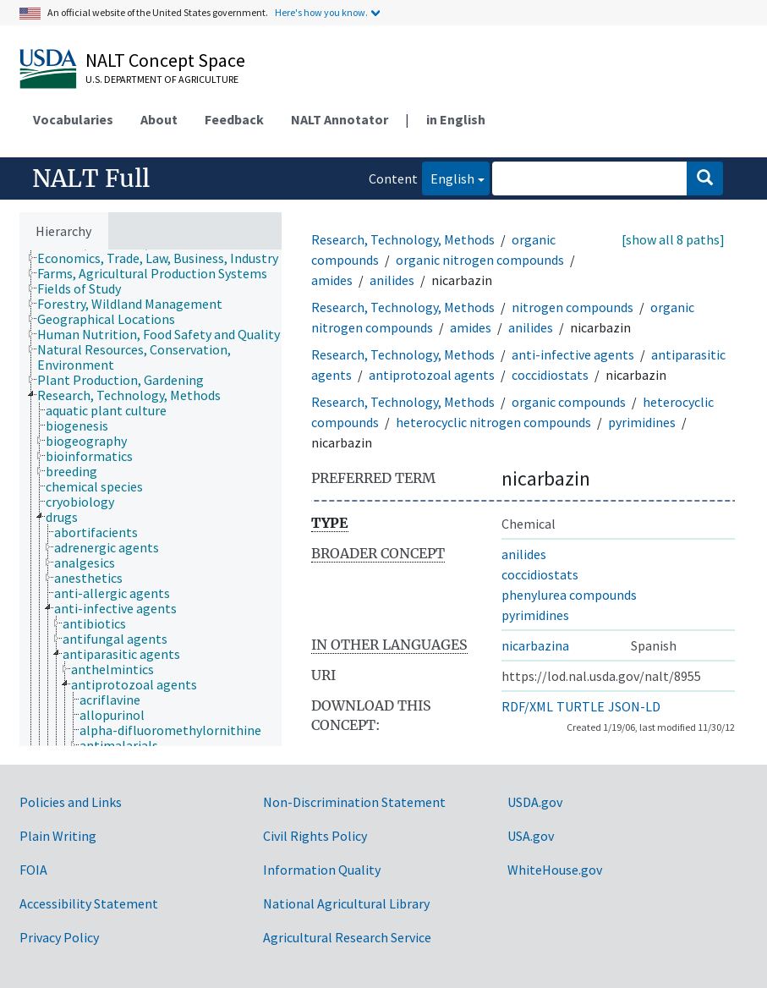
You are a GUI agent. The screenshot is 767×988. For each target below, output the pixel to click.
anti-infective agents (573, 354)
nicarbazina (535, 645)
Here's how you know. (321, 12)
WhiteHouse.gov (554, 869)
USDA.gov (534, 801)
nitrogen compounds (572, 307)
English (448, 177)
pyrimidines (642, 422)
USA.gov (530, 835)
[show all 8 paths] (673, 239)
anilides (392, 280)
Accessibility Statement (88, 903)
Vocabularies (73, 119)
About (159, 119)
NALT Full (91, 178)
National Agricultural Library (346, 903)
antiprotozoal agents (432, 374)
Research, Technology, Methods (403, 239)
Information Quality (322, 869)
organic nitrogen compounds (480, 259)
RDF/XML (527, 706)
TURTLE (580, 706)
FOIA (33, 869)
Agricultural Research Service (347, 937)
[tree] (150, 498)
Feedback (234, 119)
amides (332, 280)
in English (455, 119)
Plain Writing (57, 835)
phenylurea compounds (569, 594)
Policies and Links (70, 801)
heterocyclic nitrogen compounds (493, 422)
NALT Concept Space (165, 60)
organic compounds (569, 401)
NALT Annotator (339, 119)
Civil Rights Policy (315, 835)
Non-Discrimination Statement (354, 801)
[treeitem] (164, 258)
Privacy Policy (59, 937)
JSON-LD (634, 706)
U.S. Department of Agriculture (161, 79)
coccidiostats (550, 374)
